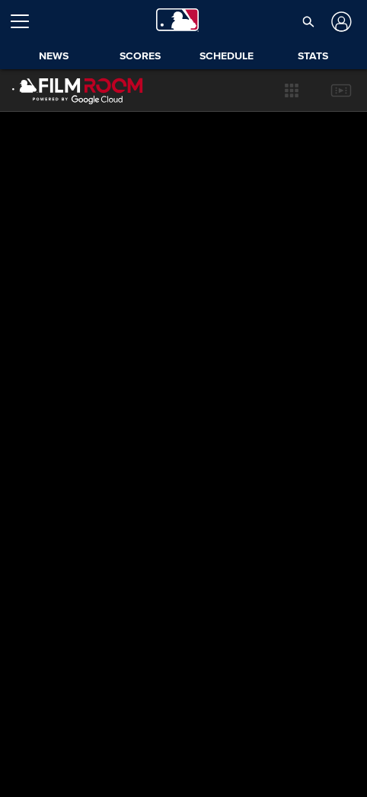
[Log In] (339, 21)
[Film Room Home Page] (66, 90)
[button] (291, 90)
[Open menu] (26, 21)
